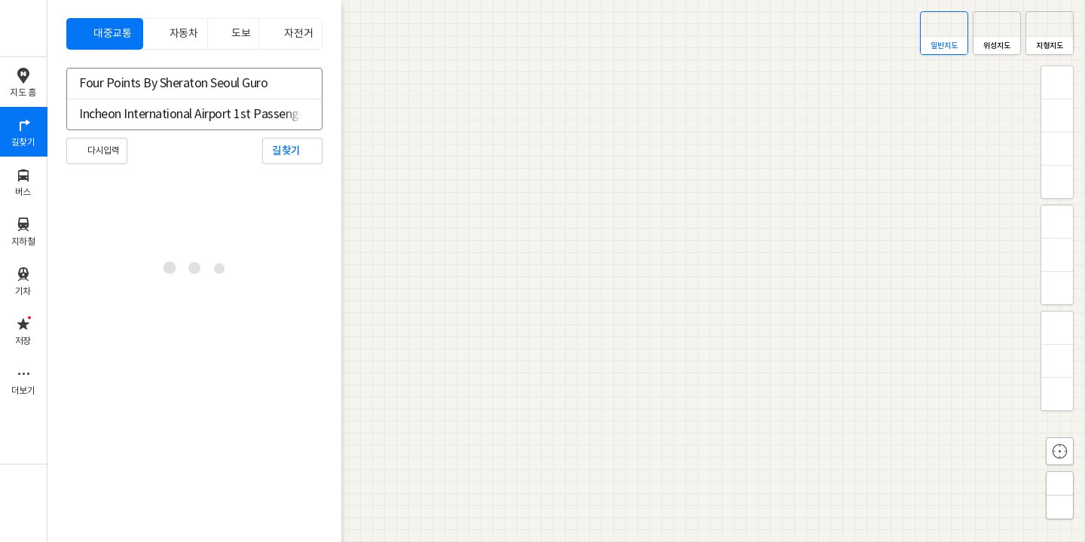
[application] (566, 271)
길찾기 (286, 151)
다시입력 (103, 151)
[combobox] (184, 84)
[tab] (104, 34)
